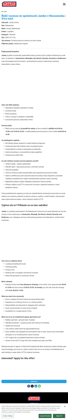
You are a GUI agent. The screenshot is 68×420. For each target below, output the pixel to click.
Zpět (4, 11)
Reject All (59, 416)
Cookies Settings (8, 416)
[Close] (65, 406)
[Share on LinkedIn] (36, 386)
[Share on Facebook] (28, 386)
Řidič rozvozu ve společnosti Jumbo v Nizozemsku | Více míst (33, 17)
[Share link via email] (39, 386)
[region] (34, 411)
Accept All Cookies (45, 416)
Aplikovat (34, 381)
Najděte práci (34, 403)
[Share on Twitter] (32, 386)
